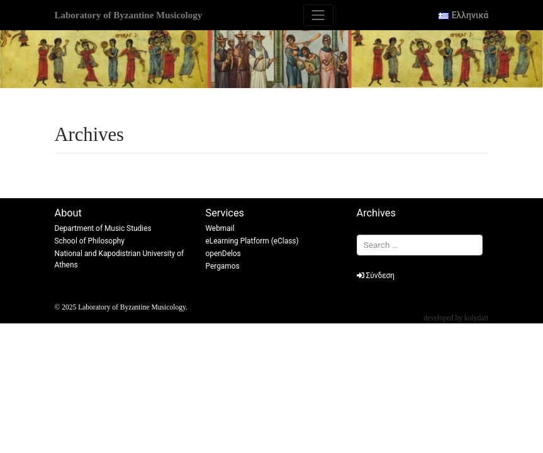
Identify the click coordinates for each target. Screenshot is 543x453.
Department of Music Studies (103, 228)
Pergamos (223, 266)
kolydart (476, 318)
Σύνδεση (376, 275)
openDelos (223, 253)
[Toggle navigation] (318, 15)
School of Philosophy (90, 241)
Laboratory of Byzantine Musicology (129, 15)
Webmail (220, 228)
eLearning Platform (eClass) (252, 241)
